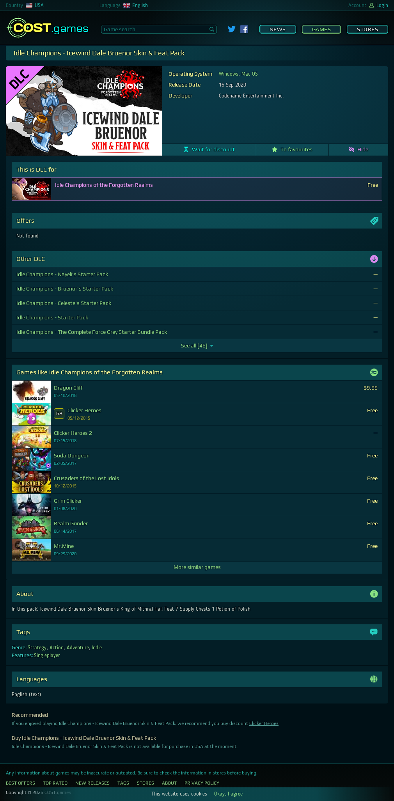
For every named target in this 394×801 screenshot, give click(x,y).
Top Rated (55, 783)
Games (321, 29)
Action (57, 647)
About (169, 783)
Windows (228, 74)
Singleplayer (47, 655)
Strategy (37, 647)
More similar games (197, 567)
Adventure (78, 647)
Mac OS (249, 74)
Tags (123, 783)
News (278, 29)
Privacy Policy (202, 783)
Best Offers (20, 783)
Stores (367, 29)
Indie (97, 647)
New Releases (92, 783)
